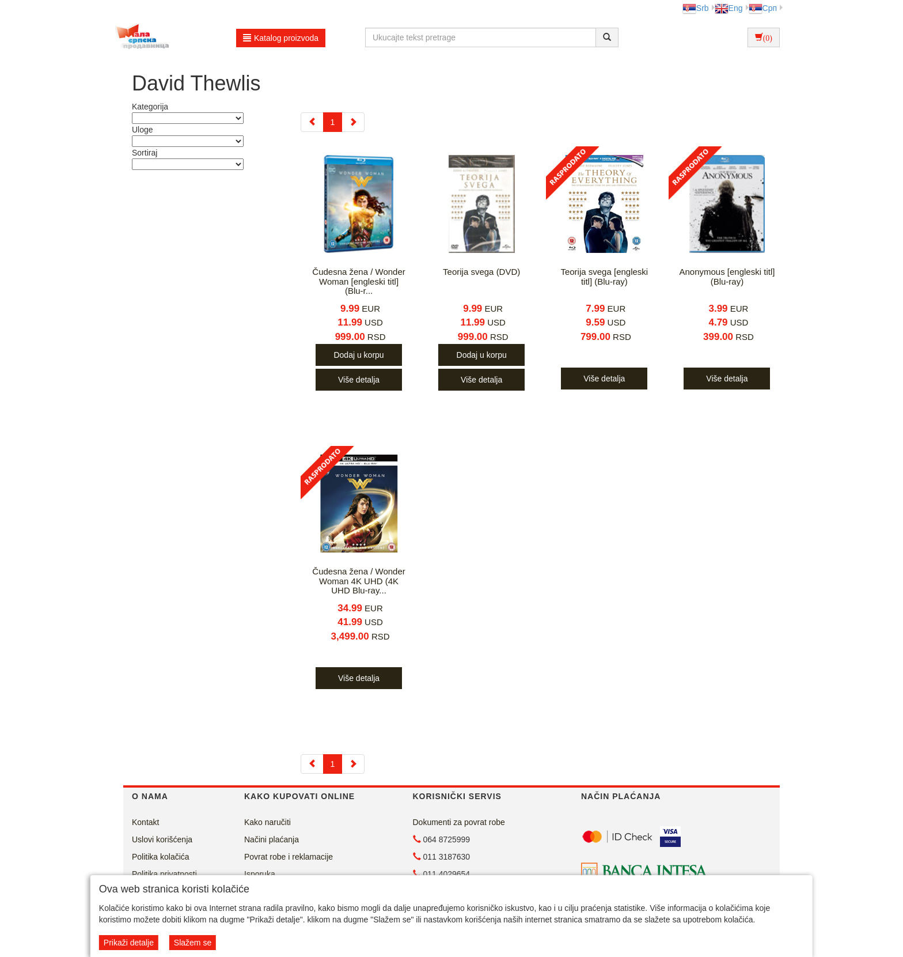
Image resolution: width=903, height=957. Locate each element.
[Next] (353, 122)
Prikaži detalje (129, 942)
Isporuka (259, 874)
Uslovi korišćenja (162, 839)
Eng (729, 8)
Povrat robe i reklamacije (288, 856)
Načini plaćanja (271, 839)
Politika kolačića (160, 856)
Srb (695, 8)
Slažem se (192, 942)
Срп (763, 8)
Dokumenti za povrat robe (459, 822)
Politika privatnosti (164, 874)
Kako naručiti (267, 822)
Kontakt (145, 822)
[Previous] (312, 122)
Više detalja (359, 379)
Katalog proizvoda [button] (280, 38)
